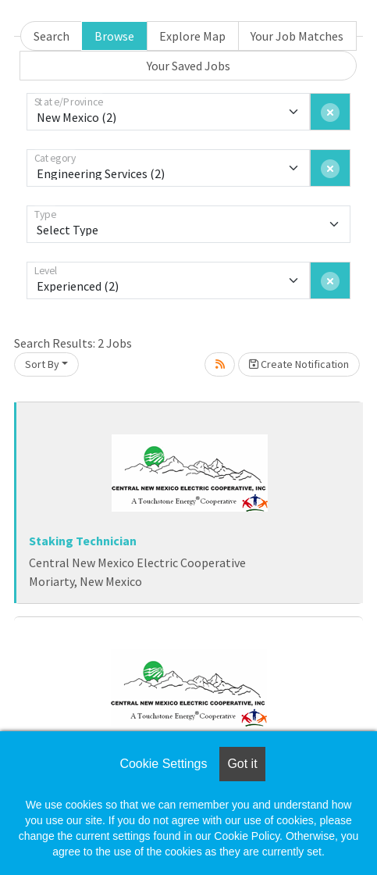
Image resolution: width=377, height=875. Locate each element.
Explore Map (192, 36)
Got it (242, 763)
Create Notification (299, 364)
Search (51, 36)
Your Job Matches (297, 36)
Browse (114, 36)
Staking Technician (83, 540)
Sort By (42, 364)
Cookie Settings (163, 763)
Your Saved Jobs (188, 65)
